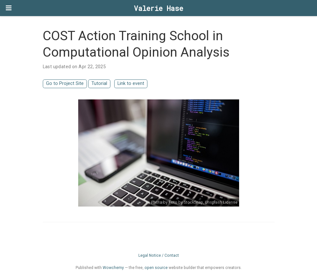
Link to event (130, 83)
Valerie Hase (158, 8)
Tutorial (99, 83)
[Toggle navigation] (9, 8)
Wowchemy (113, 267)
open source (156, 267)
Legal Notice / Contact (158, 255)
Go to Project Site (65, 83)
